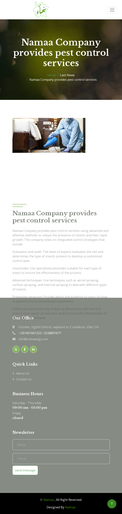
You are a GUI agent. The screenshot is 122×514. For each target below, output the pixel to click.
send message (25, 470)
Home (51, 75)
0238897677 (52, 333)
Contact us (23, 379)
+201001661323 (30, 333)
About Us (22, 373)
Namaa (48, 500)
